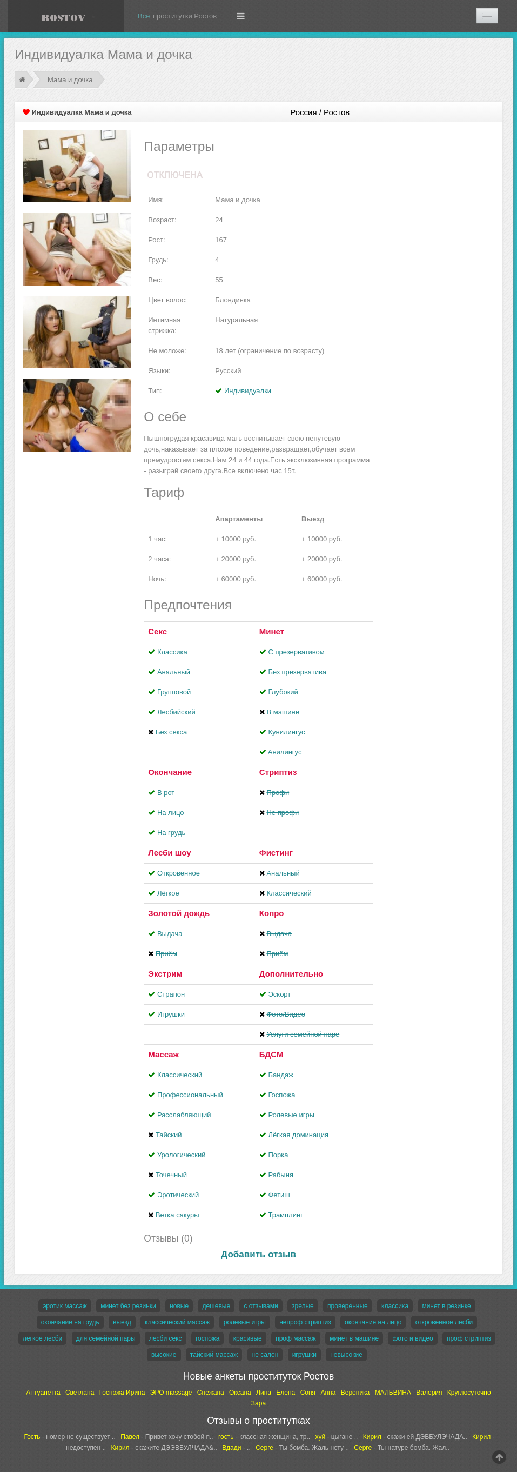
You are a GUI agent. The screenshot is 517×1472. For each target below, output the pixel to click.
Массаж (163, 1054)
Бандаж (280, 1075)
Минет (271, 631)
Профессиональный (190, 1095)
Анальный (173, 672)
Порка (278, 1155)
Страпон (171, 994)
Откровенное (178, 873)
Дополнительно (291, 973)
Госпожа (281, 1095)
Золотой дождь (179, 913)
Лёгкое (168, 893)
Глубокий (283, 692)
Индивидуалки (247, 391)
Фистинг (276, 852)
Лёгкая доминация (298, 1135)
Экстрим (165, 973)
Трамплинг (285, 1215)
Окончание (170, 772)
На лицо (170, 812)
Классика (172, 652)
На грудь (171, 832)
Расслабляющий (184, 1115)
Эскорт (279, 994)
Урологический (181, 1155)
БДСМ (271, 1054)
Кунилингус (286, 732)
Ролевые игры (291, 1115)
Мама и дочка (70, 80)
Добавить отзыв (258, 1254)
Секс (157, 631)
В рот (165, 792)
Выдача (170, 934)
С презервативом (296, 652)
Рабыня (280, 1175)
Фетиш (279, 1195)
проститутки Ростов (185, 16)
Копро (271, 913)
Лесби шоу (169, 852)
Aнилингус (285, 752)
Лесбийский (176, 712)
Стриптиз (278, 772)
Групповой (174, 692)
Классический (179, 1075)
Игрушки (171, 1014)
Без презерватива (297, 672)
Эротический (178, 1195)
